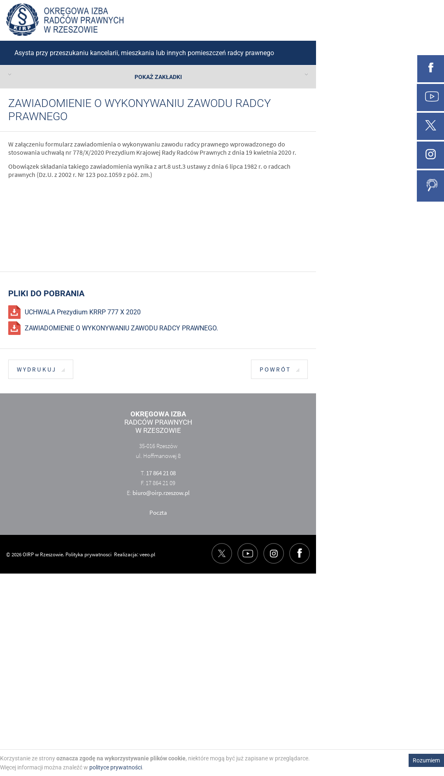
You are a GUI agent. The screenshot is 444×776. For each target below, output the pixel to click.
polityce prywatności (115, 767)
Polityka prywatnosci (88, 554)
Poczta (158, 512)
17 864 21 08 (161, 473)
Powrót (279, 369)
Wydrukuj (41, 369)
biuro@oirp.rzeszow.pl (161, 493)
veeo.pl (147, 554)
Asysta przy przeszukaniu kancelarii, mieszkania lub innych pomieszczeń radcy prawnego (144, 53)
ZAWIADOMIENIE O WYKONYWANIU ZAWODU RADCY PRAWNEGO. (121, 328)
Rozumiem (426, 760)
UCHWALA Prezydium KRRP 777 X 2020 (83, 312)
